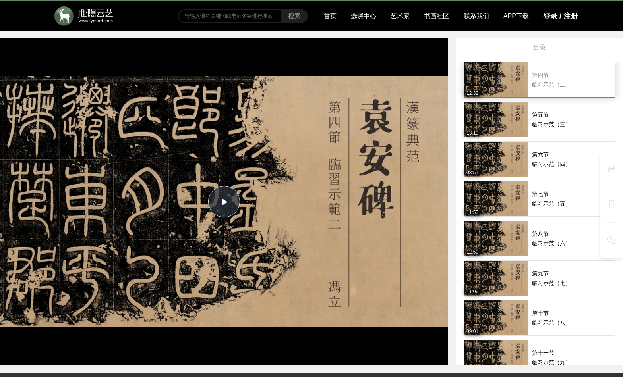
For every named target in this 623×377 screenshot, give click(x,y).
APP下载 (516, 16)
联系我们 (476, 16)
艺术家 (400, 16)
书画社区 (436, 16)
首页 (330, 16)
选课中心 (363, 16)
